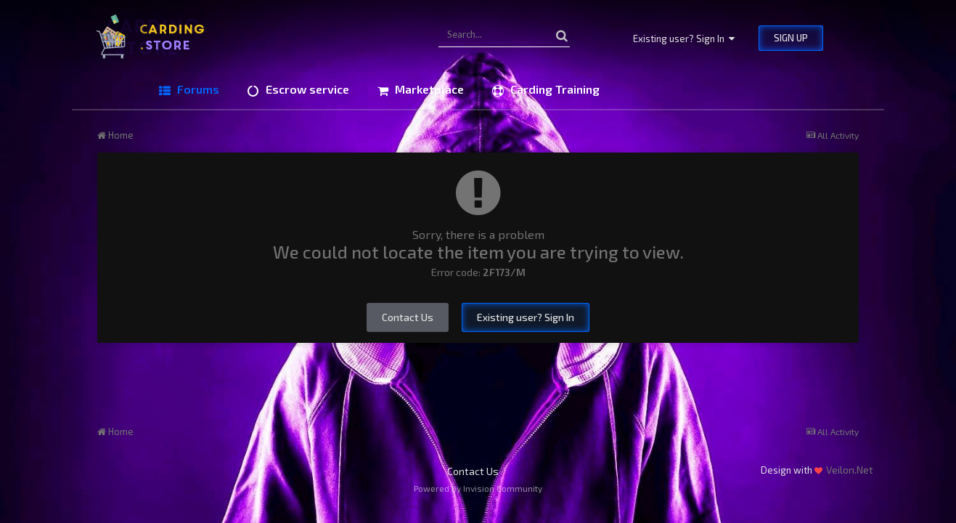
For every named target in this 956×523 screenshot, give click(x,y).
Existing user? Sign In (684, 38)
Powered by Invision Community (478, 488)
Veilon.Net (849, 469)
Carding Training (553, 89)
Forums (196, 89)
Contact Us (407, 317)
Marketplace (428, 89)
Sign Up (791, 38)
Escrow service (306, 89)
